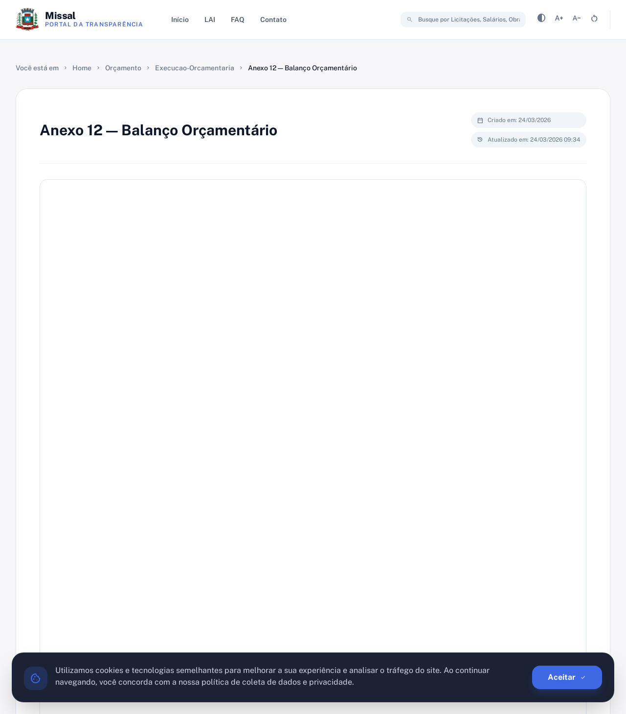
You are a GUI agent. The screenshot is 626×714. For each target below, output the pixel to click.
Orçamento (123, 68)
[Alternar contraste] (541, 19)
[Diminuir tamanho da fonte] (576, 19)
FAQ (238, 19)
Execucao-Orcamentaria (194, 68)
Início (180, 19)
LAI (209, 19)
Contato (273, 19)
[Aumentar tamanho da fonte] (559, 19)
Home (81, 68)
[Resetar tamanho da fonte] (594, 19)
